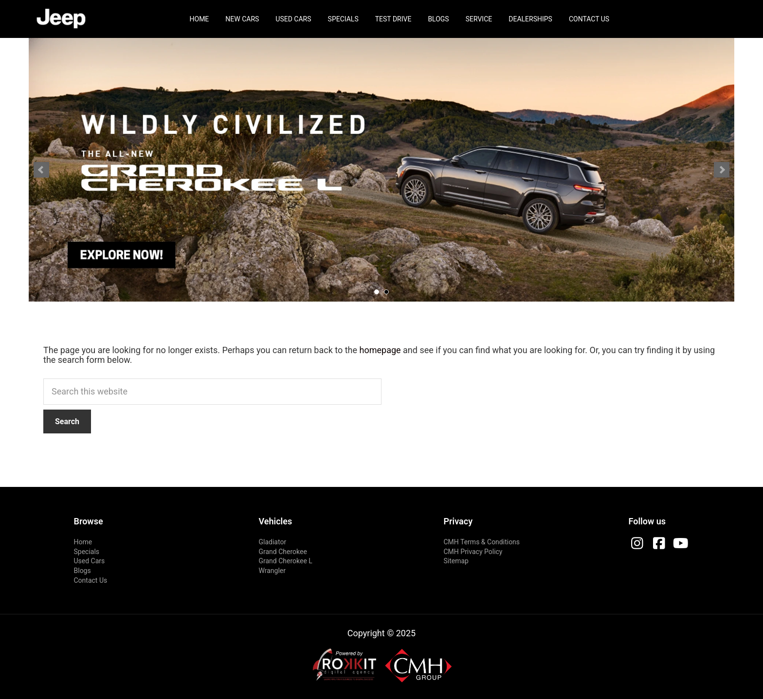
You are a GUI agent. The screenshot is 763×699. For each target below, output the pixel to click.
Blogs (438, 19)
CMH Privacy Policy (473, 552)
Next (721, 170)
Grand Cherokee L (285, 561)
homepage (380, 350)
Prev (41, 170)
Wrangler (272, 570)
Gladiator (273, 542)
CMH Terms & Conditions (482, 542)
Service (479, 19)
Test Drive (393, 19)
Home (199, 19)
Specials (343, 19)
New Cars (242, 19)
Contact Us (589, 19)
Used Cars (293, 19)
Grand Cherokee (283, 552)
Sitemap (456, 561)
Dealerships (530, 19)
